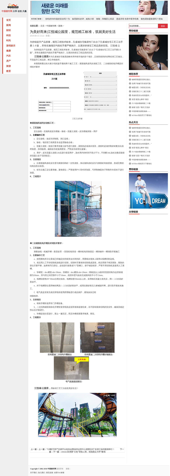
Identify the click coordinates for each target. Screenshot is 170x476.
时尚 (8, 40)
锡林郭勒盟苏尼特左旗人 (141, 80)
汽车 (8, 56)
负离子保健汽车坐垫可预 (141, 84)
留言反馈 (49, 473)
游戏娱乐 (10, 45)
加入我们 (41, 473)
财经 (8, 30)
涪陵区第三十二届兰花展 (141, 91)
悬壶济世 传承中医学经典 (127, 19)
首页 (8, 20)
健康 (8, 50)
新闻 (8, 25)
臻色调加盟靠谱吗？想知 (152, 19)
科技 (8, 35)
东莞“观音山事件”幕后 (140, 99)
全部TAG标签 (59, 473)
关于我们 (33, 473)
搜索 (163, 26)
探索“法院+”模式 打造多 (141, 107)
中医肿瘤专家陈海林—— (141, 111)
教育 (8, 71)
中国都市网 (51, 26)
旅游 (8, 66)
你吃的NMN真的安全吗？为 (57, 19)
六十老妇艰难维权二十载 (141, 103)
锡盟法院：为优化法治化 (141, 87)
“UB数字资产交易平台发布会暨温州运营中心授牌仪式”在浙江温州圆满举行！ (81, 449)
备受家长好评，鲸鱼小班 (83, 19)
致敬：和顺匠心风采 (105, 19)
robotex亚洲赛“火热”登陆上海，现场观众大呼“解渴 (83, 452)
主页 (42, 26)
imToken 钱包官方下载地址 (142, 115)
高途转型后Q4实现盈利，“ (142, 95)
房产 (8, 61)
